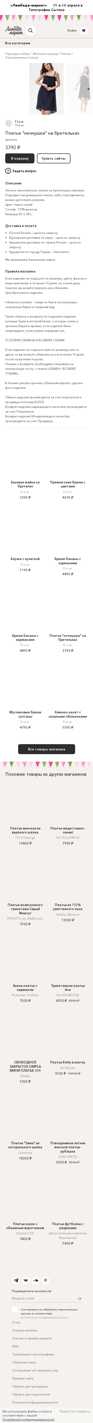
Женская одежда (45, 54)
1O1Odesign (25, 837)
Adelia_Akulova (67, 914)
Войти (72, 30)
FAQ (15, 1346)
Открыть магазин (24, 1330)
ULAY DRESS (68, 1157)
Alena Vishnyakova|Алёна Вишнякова (68, 1235)
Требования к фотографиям (33, 1354)
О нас (16, 1322)
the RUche (67, 1068)
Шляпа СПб (25, 1233)
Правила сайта (22, 1378)
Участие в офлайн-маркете (32, 1338)
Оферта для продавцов (30, 1386)
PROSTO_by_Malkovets (25, 918)
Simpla (25, 1076)
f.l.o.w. (19, 121)
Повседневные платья (21, 57)
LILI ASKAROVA (67, 995)
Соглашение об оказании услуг (35, 1370)
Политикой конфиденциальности (45, 1317)
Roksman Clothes (25, 995)
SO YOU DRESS (68, 837)
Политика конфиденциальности (35, 1402)
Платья (66, 54)
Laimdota (25, 1153)
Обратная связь (24, 1362)
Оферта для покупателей (31, 1394)
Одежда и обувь (17, 54)
